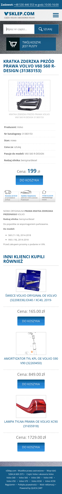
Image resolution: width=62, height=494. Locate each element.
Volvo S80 (35, 477)
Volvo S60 (23, 477)
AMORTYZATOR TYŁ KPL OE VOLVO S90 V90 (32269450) (31, 361)
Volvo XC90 (50, 481)
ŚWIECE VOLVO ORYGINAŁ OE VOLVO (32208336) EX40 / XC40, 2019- (31, 298)
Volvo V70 (23, 481)
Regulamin (10, 484)
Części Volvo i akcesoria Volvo (40, 474)
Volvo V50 (11, 481)
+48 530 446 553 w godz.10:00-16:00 (36, 4)
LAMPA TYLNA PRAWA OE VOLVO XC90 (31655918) (31, 424)
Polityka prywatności (27, 484)
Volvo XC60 (37, 481)
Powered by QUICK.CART (31, 488)
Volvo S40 (10, 477)
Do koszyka (31, 321)
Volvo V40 (48, 477)
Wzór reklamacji (47, 484)
